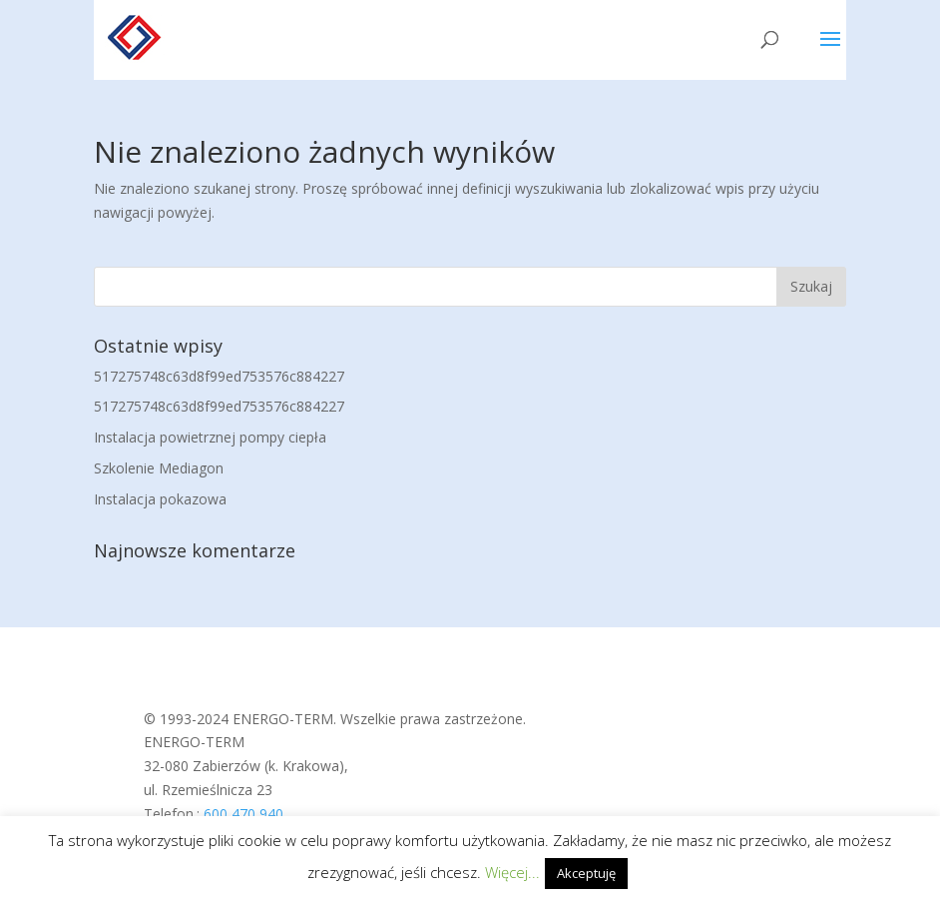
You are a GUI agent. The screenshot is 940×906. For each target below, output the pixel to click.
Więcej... (512, 872)
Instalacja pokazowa (160, 498)
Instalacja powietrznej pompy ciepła (210, 437)
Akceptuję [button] (586, 873)
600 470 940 (243, 813)
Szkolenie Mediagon (159, 467)
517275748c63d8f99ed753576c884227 (219, 376)
